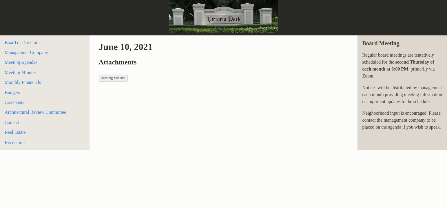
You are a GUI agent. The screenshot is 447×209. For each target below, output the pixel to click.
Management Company (26, 52)
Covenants (14, 102)
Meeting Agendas (21, 62)
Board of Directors (22, 42)
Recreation (15, 142)
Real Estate (15, 132)
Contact (12, 122)
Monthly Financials (23, 82)
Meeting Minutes (21, 72)
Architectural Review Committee (35, 112)
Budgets (12, 92)
